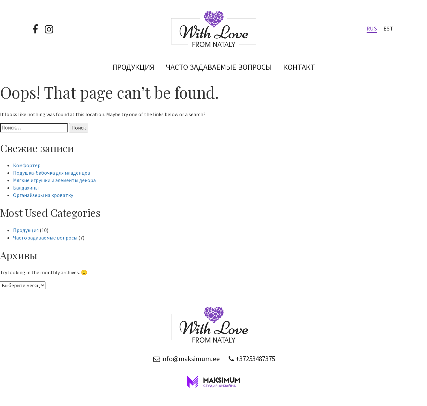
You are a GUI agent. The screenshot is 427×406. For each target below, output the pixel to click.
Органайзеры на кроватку (43, 195)
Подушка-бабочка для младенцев (51, 172)
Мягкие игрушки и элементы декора (54, 180)
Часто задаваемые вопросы (219, 67)
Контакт (299, 67)
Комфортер (27, 165)
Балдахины (26, 187)
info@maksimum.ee (186, 358)
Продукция (133, 67)
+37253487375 (250, 358)
